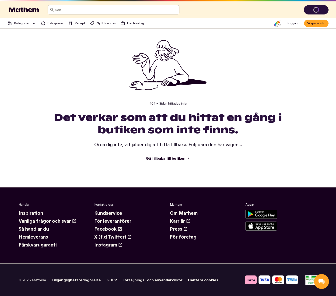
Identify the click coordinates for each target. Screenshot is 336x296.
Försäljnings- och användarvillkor (152, 280)
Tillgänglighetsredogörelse (76, 280)
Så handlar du (34, 229)
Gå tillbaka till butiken (168, 158)
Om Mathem (184, 213)
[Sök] (52, 9)
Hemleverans (33, 237)
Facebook (108, 229)
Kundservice (108, 213)
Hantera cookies (203, 280)
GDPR (111, 280)
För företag (183, 237)
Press (179, 229)
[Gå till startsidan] (23, 9)
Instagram (108, 245)
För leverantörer (112, 221)
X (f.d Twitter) (113, 237)
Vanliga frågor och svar (48, 221)
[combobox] (116, 9)
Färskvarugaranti (38, 245)
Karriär (180, 221)
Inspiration (31, 213)
